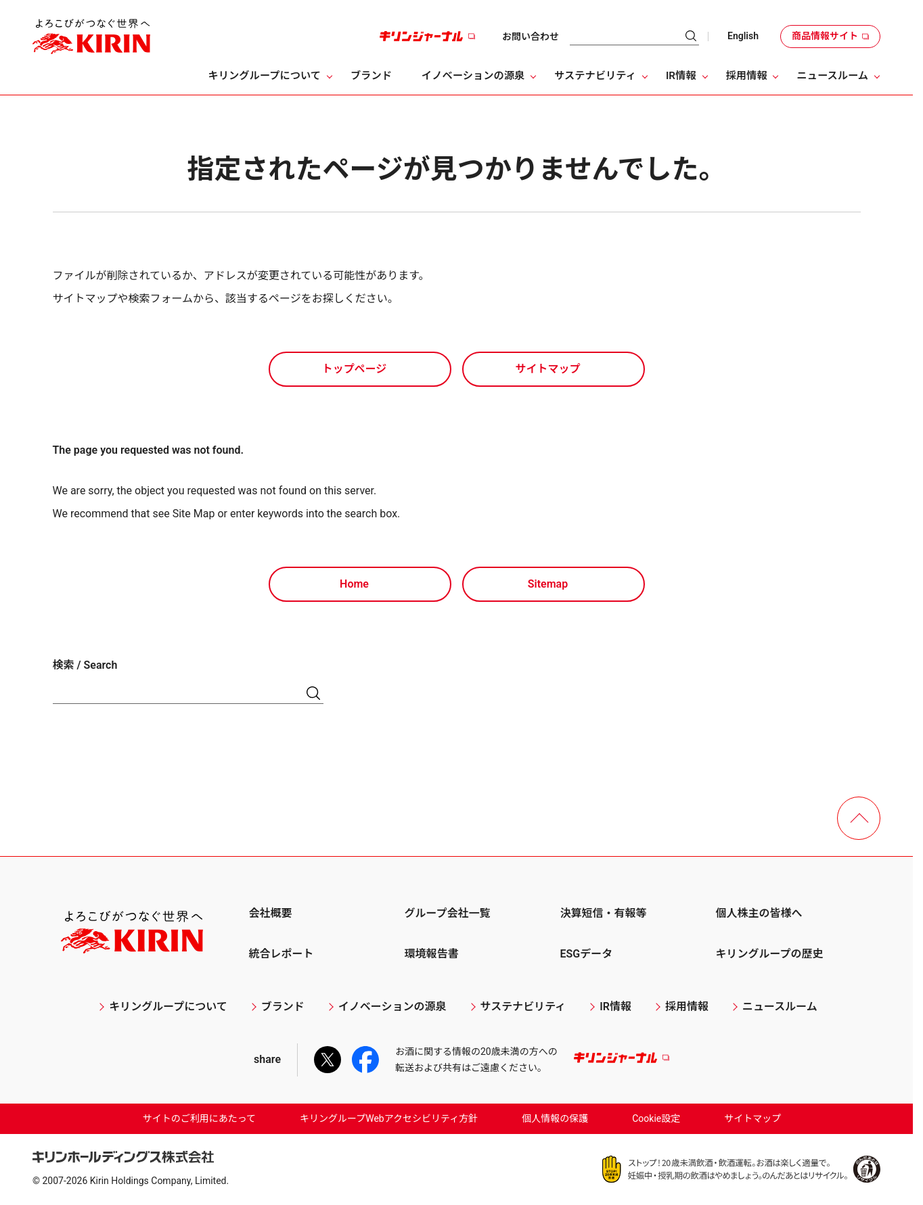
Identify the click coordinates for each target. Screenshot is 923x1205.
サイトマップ (547, 368)
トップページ (354, 368)
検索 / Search (85, 665)
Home (354, 583)
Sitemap (548, 583)
